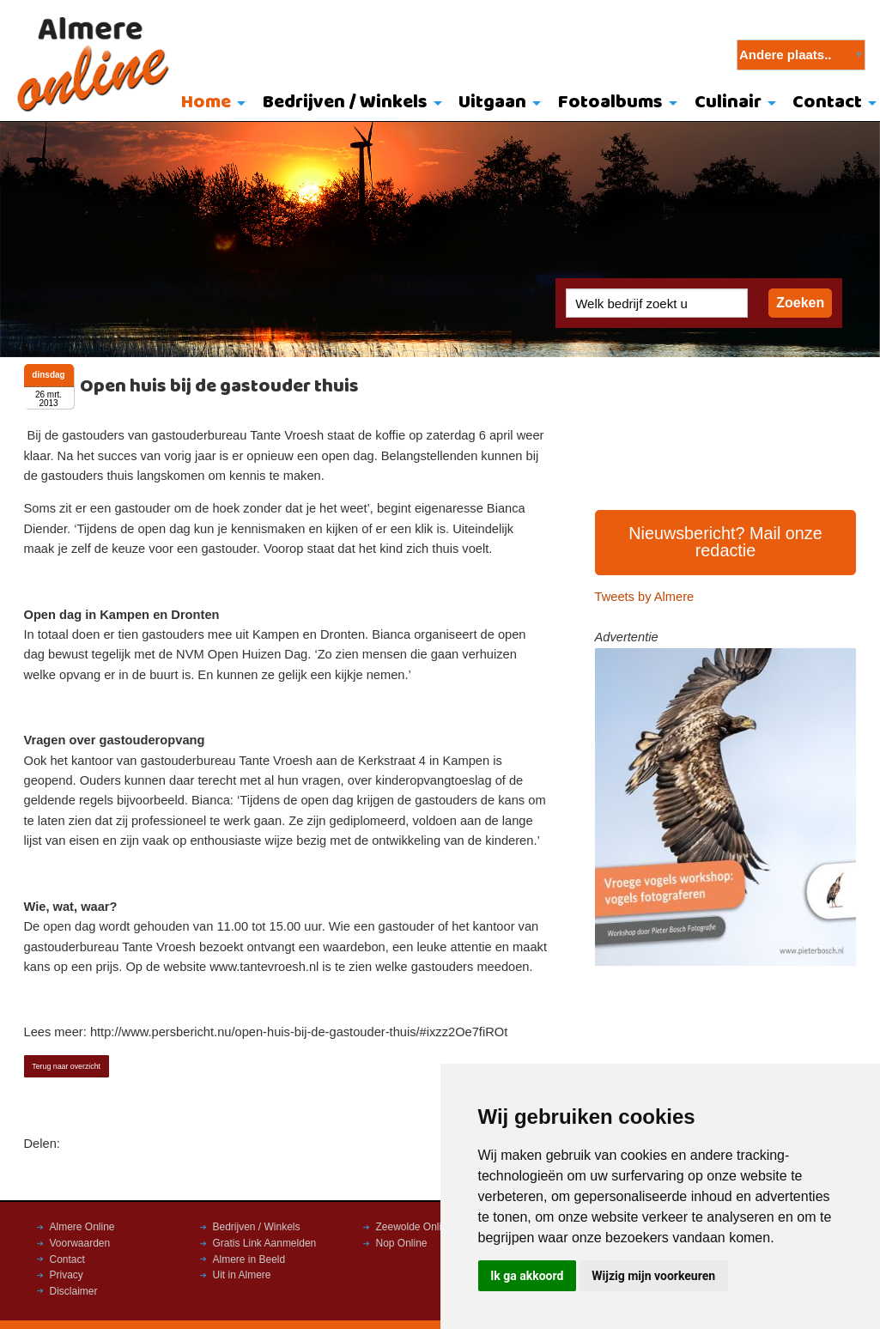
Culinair (728, 103)
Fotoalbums (610, 103)
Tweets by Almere (645, 597)
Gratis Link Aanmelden (265, 1243)
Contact (67, 1259)
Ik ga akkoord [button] (526, 1276)
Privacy (66, 1275)
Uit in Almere (242, 1275)
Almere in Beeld (249, 1259)
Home (206, 103)
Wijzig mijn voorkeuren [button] (653, 1276)
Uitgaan (492, 103)
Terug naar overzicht (66, 1066)
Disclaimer (74, 1291)
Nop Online (402, 1243)
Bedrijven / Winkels (345, 103)
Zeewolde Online (414, 1227)
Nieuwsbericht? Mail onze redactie (725, 542)
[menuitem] (209, 104)
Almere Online (82, 1227)
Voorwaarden (80, 1243)
